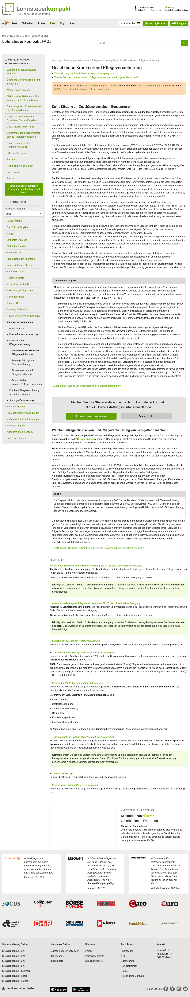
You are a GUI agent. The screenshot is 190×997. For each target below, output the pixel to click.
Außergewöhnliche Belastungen (23, 419)
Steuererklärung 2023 (13, 960)
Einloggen (179, 23)
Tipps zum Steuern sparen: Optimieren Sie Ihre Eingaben (22, 118)
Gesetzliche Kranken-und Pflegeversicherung (136, 60)
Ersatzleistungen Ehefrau (20, 265)
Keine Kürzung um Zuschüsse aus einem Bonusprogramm (84, 73)
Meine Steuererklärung (18, 90)
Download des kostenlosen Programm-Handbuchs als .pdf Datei (23, 189)
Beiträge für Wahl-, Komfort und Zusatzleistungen (77, 683)
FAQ (52, 23)
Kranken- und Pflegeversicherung (95, 60)
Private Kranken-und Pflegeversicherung (22, 372)
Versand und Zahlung (132, 975)
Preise (41, 23)
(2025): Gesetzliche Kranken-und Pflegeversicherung (81, 89)
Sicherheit (27, 23)
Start (14, 23)
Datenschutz (127, 960)
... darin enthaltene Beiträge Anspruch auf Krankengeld (83, 652)
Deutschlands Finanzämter (64, 951)
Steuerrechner (57, 956)
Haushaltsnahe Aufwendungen (23, 413)
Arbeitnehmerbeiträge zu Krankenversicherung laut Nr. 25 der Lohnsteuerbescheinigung (97, 565)
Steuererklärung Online (15, 944)
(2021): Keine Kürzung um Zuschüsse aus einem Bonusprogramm (86, 385)
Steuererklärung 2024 (13, 956)
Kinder (10, 233)
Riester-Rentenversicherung (23, 334)
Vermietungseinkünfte (18, 284)
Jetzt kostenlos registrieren (91, 416)
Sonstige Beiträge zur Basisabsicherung (23, 362)
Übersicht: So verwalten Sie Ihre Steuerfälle (23, 81)
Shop (72, 23)
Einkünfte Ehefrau (16, 246)
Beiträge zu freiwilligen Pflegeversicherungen (75, 785)
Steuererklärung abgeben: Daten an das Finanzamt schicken (24, 135)
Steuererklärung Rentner (15, 981)
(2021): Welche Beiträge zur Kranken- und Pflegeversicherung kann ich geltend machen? (98, 548)
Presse (10, 178)
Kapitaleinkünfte (15, 271)
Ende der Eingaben (16, 438)
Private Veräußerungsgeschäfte (23, 315)
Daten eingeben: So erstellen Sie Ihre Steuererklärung (24, 108)
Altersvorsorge (16, 328)
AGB (123, 956)
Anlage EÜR (13, 303)
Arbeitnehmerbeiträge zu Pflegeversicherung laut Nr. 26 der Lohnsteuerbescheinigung (96, 603)
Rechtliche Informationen (20, 165)
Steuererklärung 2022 (13, 966)
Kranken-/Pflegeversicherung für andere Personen (24, 392)
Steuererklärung (86, 439)
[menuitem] (130, 23)
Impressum (13, 172)
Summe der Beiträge (62, 773)
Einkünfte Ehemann (17, 240)
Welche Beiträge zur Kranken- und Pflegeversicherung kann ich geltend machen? (96, 77)
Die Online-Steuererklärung (33, 14)
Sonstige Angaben (16, 425)
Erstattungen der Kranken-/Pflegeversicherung (76, 641)
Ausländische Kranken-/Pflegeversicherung (27, 382)
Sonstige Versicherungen (22, 400)
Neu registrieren (155, 23)
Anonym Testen (146, 416)
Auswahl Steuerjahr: (15, 208)
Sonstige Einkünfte (17, 309)
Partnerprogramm (94, 956)
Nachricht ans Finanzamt (20, 432)
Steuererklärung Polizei (14, 975)
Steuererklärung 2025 (152, 85)
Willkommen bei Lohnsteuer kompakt (21, 71)
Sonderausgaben (16, 406)
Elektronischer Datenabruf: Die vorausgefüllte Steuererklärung (23, 98)
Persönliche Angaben (18, 227)
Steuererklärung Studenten (16, 971)
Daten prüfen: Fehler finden (21, 126)
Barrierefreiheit (129, 966)
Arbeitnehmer (14, 252)
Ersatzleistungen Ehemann (21, 259)
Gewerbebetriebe (15, 296)
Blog (62, 23)
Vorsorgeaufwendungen (64, 60)
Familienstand (14, 221)
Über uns (90, 944)
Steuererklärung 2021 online (102, 85)
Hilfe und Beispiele (16, 153)
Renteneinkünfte (15, 277)
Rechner (11, 159)
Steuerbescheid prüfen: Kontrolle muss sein (19, 145)
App (4, 23)
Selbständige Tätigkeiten (20, 290)
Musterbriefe (56, 960)
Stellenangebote (94, 960)
